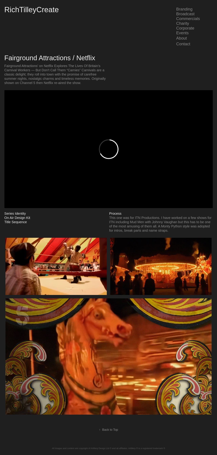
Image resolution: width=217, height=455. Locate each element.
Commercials (188, 18)
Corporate (185, 28)
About (181, 38)
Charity (182, 23)
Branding (184, 9)
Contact (183, 44)
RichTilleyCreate (31, 9)
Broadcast (185, 14)
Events (182, 33)
